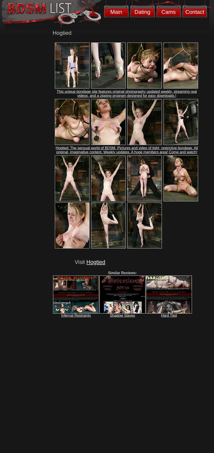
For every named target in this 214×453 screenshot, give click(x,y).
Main (116, 12)
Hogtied (96, 262)
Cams (168, 12)
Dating (142, 12)
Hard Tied (169, 315)
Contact (194, 12)
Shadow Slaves (122, 315)
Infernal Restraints (76, 315)
